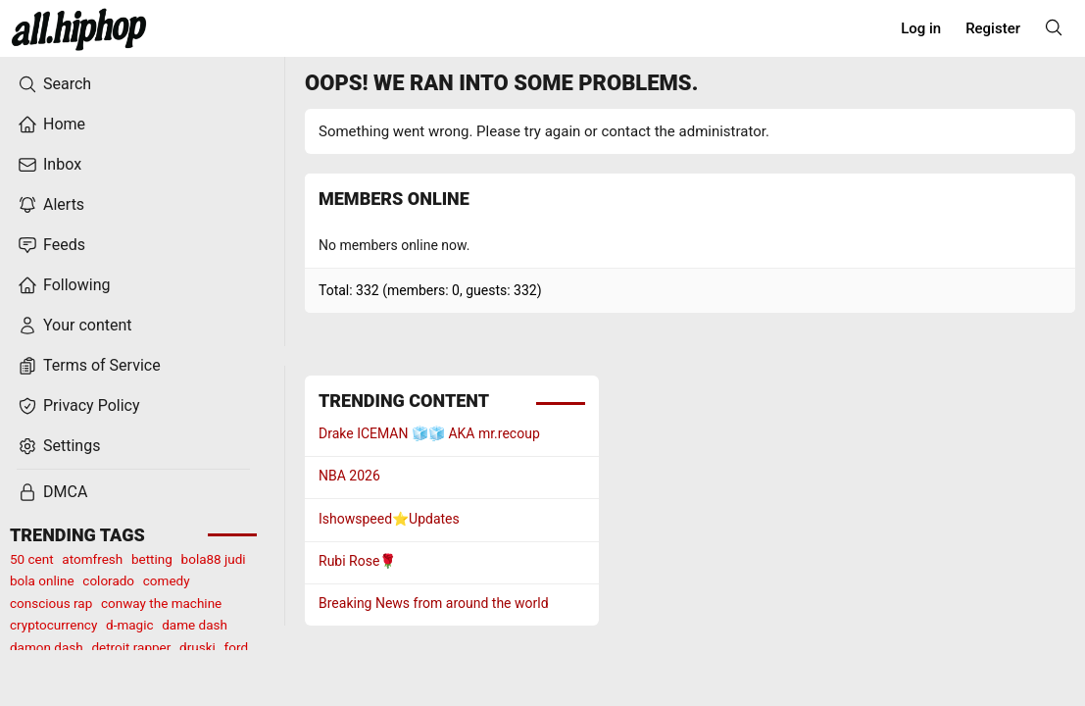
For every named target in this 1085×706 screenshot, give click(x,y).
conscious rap (51, 603)
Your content (75, 325)
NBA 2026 (349, 475)
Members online (394, 198)
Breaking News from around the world (434, 603)
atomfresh (92, 559)
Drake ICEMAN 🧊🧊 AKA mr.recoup (429, 433)
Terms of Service (89, 366)
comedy (166, 580)
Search (54, 84)
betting (152, 559)
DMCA (52, 492)
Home (51, 124)
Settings (59, 446)
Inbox (49, 165)
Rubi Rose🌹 (357, 561)
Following (64, 285)
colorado (108, 580)
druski (197, 647)
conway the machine (161, 603)
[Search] (1053, 27)
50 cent (32, 559)
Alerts (51, 205)
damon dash (46, 647)
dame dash (194, 624)
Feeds (51, 245)
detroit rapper (131, 647)
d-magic (129, 624)
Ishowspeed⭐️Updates (389, 519)
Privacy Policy (79, 406)
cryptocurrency (53, 624)
